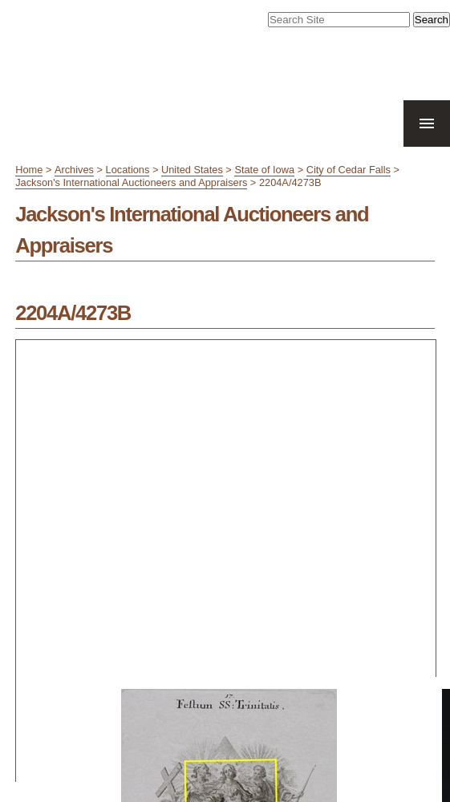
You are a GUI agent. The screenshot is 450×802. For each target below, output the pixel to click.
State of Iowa (264, 170)
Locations (128, 170)
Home (29, 170)
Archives (74, 170)
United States (192, 170)
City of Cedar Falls (348, 170)
